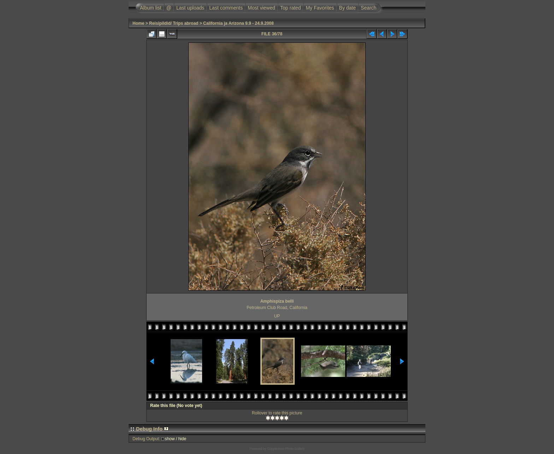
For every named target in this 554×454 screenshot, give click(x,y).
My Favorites (320, 8)
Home (138, 23)
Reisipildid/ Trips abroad (173, 23)
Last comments (226, 8)
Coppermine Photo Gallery (286, 448)
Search (368, 8)
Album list (150, 8)
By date (347, 8)
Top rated (290, 8)
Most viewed (261, 8)
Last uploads (190, 8)
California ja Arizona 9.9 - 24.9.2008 (238, 23)
